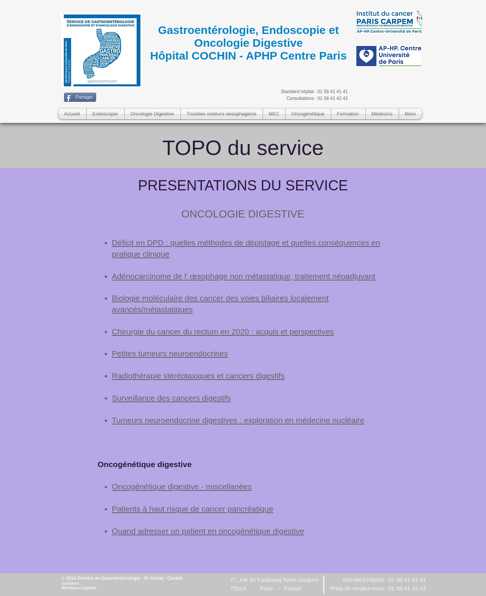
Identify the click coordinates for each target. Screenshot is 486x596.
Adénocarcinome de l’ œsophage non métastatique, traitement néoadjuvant (244, 276)
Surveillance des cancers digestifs (171, 398)
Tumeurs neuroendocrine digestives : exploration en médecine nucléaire (238, 420)
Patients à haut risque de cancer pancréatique (192, 508)
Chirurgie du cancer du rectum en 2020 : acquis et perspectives (223, 331)
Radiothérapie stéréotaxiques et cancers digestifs (198, 375)
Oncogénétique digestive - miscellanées (182, 486)
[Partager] (80, 97)
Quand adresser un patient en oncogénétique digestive (208, 531)
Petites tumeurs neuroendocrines (170, 353)
